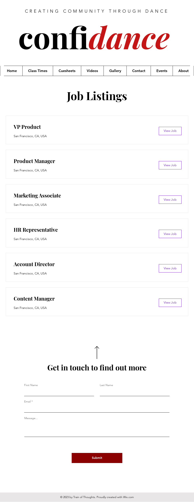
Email (27, 401)
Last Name (106, 385)
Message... (31, 418)
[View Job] (170, 131)
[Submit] (97, 458)
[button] (37, 71)
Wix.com (128, 497)
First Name (31, 385)
